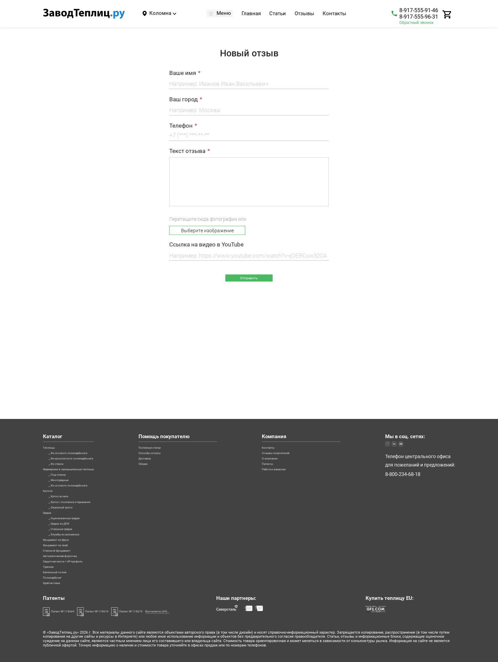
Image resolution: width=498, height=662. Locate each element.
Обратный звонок (416, 22)
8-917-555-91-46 (418, 10)
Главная (254, 14)
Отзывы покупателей (301, 362)
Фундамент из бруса (65, 509)
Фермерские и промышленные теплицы (87, 390)
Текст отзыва (187, 151)
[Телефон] (248, 136)
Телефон (181, 126)
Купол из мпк (65, 435)
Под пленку (63, 399)
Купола (51, 426)
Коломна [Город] (160, 13)
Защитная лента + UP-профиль (77, 545)
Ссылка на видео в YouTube (206, 245)
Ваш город (183, 99)
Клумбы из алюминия (75, 500)
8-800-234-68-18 (402, 382)
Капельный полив (63, 563)
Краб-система (58, 582)
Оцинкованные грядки (76, 472)
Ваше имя (182, 73)
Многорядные (66, 408)
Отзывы (307, 14)
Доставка (181, 371)
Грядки (51, 463)
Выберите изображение (207, 230)
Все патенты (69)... (218, 610)
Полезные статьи (189, 353)
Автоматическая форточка (73, 536)
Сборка (178, 380)
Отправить (249, 280)
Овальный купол (69, 454)
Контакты (337, 14)
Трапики (52, 554)
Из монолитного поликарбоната (87, 371)
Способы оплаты (189, 362)
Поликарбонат (59, 573)
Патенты (287, 380)
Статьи (280, 14)
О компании (290, 371)
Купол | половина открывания (84, 445)
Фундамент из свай (64, 518)
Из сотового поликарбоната (82, 362)
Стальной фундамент (66, 527)
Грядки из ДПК (67, 481)
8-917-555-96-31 (418, 17)
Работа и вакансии (298, 390)
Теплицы (52, 353)
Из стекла (62, 380)
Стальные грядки (70, 490)
